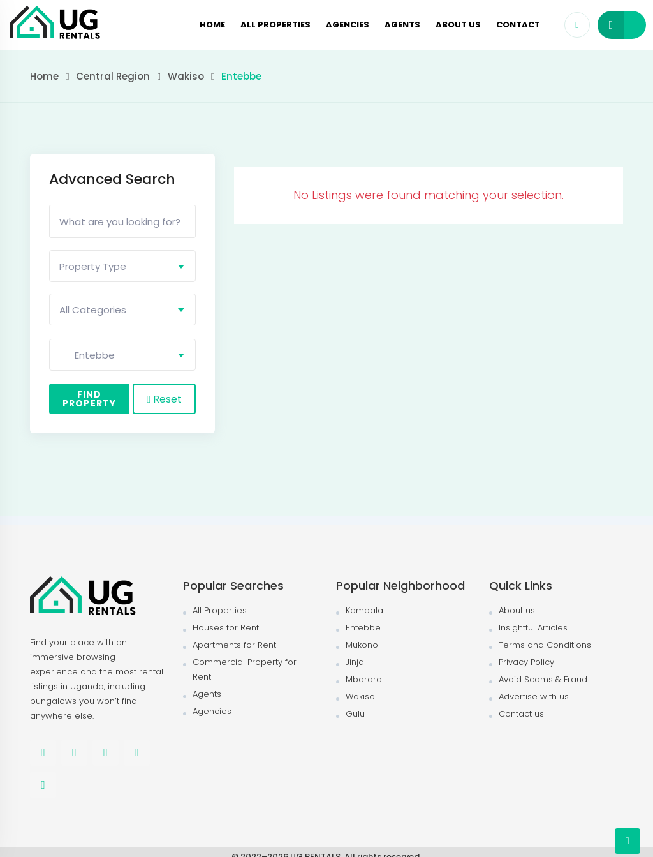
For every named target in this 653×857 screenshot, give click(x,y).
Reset (164, 399)
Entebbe (363, 628)
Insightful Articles (533, 628)
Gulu (355, 714)
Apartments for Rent (234, 645)
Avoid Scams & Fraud (543, 679)
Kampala (364, 610)
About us (458, 25)
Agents (402, 25)
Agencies (347, 25)
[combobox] (122, 266)
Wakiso (186, 76)
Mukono (362, 645)
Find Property (89, 399)
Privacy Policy (526, 662)
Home (212, 25)
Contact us (521, 714)
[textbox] (122, 267)
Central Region (113, 76)
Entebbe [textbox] (87, 355)
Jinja (355, 662)
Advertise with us (534, 696)
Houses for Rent (226, 628)
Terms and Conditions (545, 645)
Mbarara (364, 679)
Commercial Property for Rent (245, 669)
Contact (518, 25)
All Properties (275, 25)
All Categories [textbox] (92, 310)
